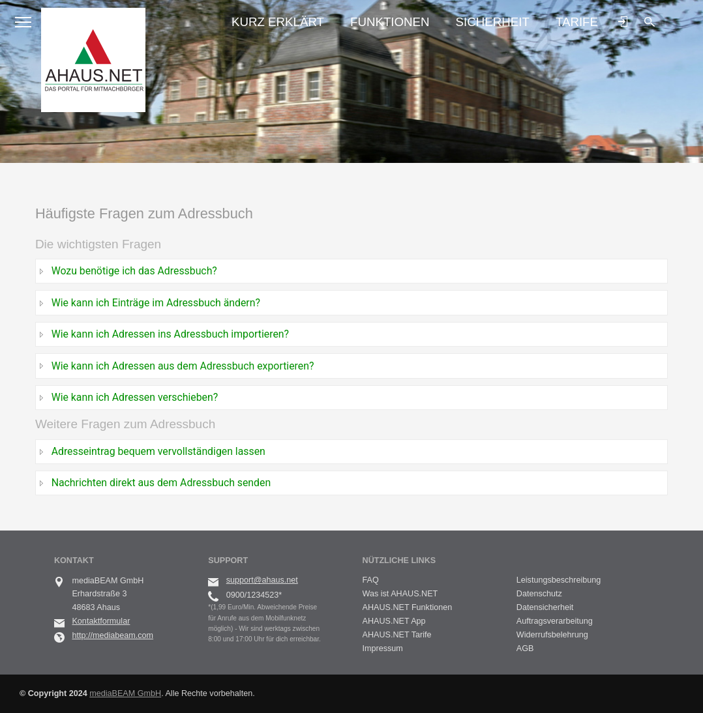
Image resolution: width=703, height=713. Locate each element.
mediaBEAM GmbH (125, 693)
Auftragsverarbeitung (554, 621)
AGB (525, 648)
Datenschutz (539, 593)
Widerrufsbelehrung (552, 634)
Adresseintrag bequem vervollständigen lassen (158, 451)
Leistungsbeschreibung (558, 580)
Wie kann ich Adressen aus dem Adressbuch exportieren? (183, 366)
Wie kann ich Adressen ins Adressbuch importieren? (170, 334)
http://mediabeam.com (112, 635)
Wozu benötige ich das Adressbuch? (134, 271)
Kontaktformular (101, 621)
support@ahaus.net (262, 580)
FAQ (371, 580)
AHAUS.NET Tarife (397, 634)
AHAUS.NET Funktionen (408, 607)
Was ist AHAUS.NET (400, 593)
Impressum (383, 648)
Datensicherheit (545, 607)
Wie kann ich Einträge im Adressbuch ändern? (156, 303)
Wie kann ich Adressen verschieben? (135, 397)
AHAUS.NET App (394, 621)
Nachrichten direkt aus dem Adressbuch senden (161, 482)
